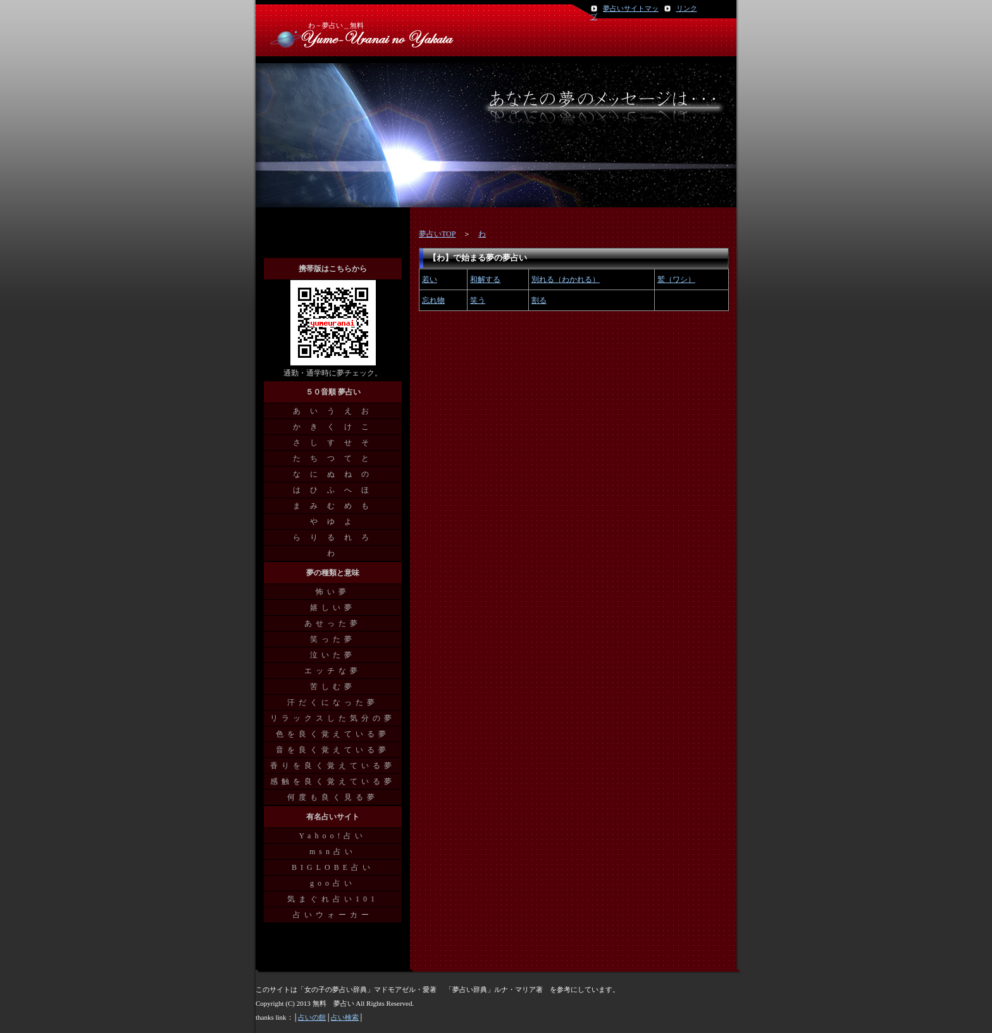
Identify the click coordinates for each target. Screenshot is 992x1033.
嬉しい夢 (333, 607)
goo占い (333, 883)
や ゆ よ (333, 521)
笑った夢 (333, 639)
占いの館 (312, 1017)
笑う (477, 300)
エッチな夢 (332, 670)
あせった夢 (332, 623)
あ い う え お (333, 410)
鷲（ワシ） (676, 279)
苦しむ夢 (333, 686)
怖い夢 (333, 591)
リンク (686, 8)
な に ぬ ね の (333, 474)
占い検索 (345, 1017)
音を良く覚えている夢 (333, 749)
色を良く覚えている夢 (333, 734)
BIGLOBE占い (333, 867)
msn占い (332, 851)
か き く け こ (333, 426)
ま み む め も (333, 505)
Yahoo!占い (333, 835)
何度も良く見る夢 (332, 797)
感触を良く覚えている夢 (332, 781)
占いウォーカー (333, 914)
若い (429, 279)
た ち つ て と (333, 458)
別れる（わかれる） (565, 279)
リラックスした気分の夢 (332, 718)
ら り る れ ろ (333, 537)
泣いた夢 (333, 655)
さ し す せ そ (333, 442)
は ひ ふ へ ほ (333, 490)
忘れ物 (433, 300)
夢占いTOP (437, 233)
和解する (485, 279)
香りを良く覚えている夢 (332, 765)
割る (539, 300)
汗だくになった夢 (332, 702)
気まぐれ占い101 (332, 899)
